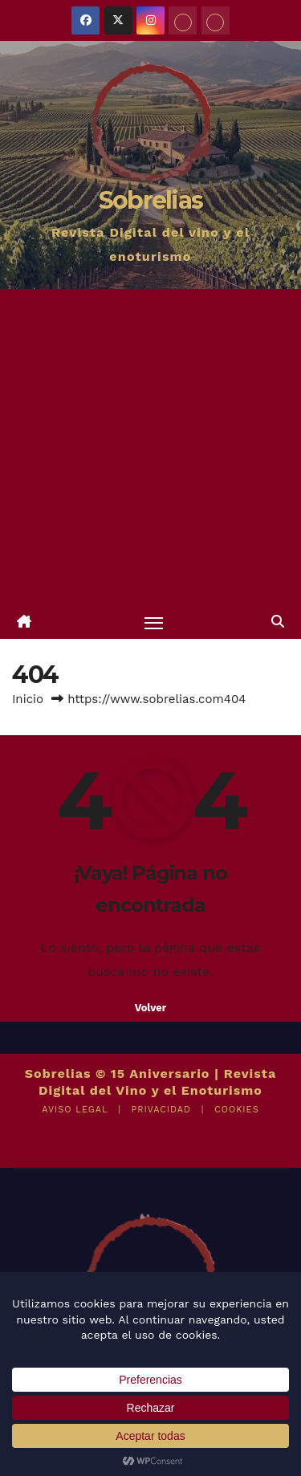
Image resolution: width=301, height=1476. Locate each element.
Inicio (27, 699)
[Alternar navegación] (154, 623)
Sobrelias (151, 200)
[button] (277, 621)
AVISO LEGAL (75, 1109)
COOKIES (236, 1109)
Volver (151, 1008)
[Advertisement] (150, 447)
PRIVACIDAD (160, 1109)
